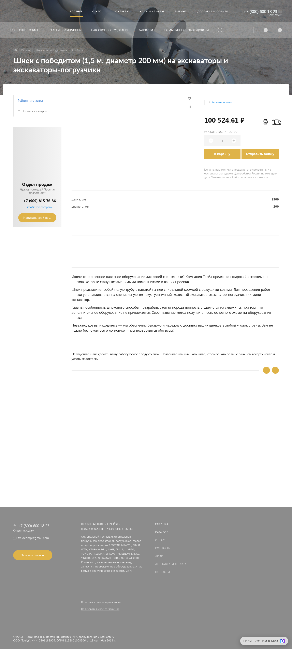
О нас (160, 540)
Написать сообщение (38, 218)
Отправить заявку (260, 153)
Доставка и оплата (171, 564)
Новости (162, 572)
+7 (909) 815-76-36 (39, 200)
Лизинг (161, 556)
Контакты (163, 548)
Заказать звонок (32, 555)
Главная (162, 524)
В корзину (222, 153)
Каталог (161, 532)
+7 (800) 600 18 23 (260, 11)
